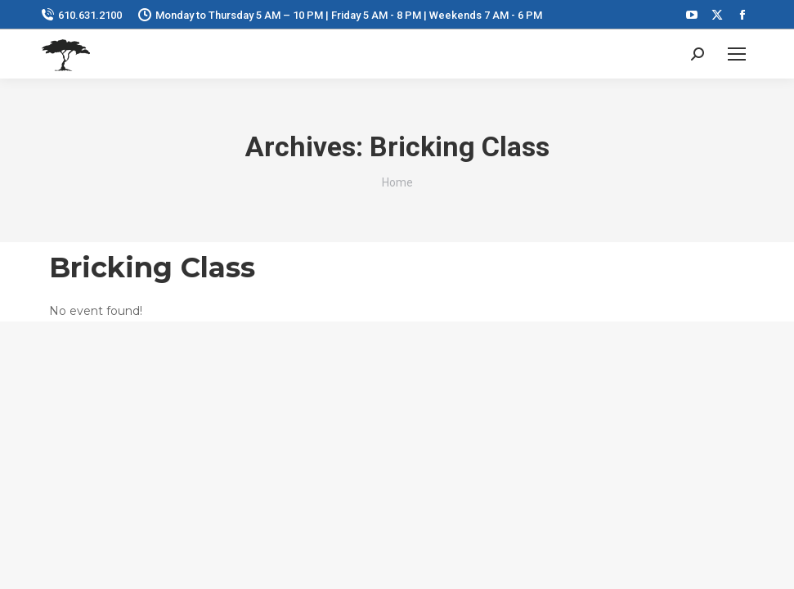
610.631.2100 (81, 15)
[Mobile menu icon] (736, 54)
